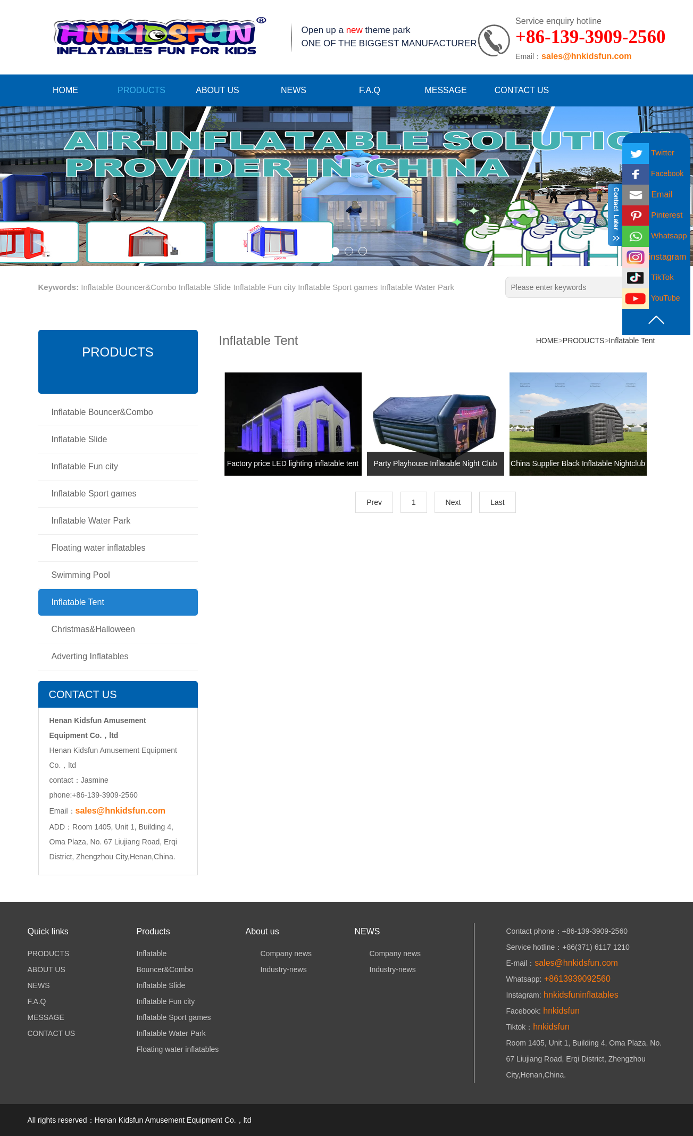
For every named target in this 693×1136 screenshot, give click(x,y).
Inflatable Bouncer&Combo (128, 287)
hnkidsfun (560, 1010)
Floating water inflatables (99, 547)
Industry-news (276, 969)
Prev (374, 502)
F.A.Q (369, 90)
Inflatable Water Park (417, 287)
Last (497, 502)
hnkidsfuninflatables (580, 994)
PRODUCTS (141, 90)
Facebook (652, 173)
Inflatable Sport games (338, 287)
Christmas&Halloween (93, 629)
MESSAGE (445, 90)
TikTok (648, 276)
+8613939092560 (575, 978)
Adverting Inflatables (90, 656)
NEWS (293, 90)
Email (647, 194)
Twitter (648, 152)
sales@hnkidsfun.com (586, 56)
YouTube (651, 298)
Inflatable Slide (205, 287)
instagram (654, 256)
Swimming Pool (81, 574)
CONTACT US (522, 90)
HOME (65, 90)
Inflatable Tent (78, 602)
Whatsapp (654, 235)
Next (453, 502)
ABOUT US (217, 90)
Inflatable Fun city (264, 287)
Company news (279, 953)
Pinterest (652, 214)
